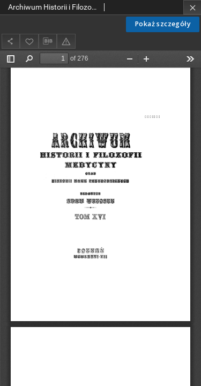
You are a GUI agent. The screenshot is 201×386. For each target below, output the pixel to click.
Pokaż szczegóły (163, 23)
